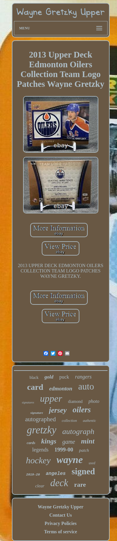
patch (84, 450)
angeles (56, 473)
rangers (83, 377)
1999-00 (64, 449)
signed (83, 471)
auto (86, 386)
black (34, 377)
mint (87, 441)
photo (94, 401)
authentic (89, 421)
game (68, 441)
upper (51, 398)
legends (40, 450)
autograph (78, 431)
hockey (38, 460)
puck (64, 377)
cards (31, 443)
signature (36, 412)
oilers (82, 409)
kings (48, 441)
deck (59, 483)
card (35, 387)
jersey (58, 410)
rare (80, 484)
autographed (40, 419)
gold (48, 377)
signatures (28, 402)
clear (39, 485)
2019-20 (33, 474)
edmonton (60, 388)
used (92, 463)
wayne (70, 459)
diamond (75, 401)
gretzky (41, 430)
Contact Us (60, 515)
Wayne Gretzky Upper (60, 506)
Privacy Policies (61, 523)
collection (69, 420)
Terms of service (60, 531)
